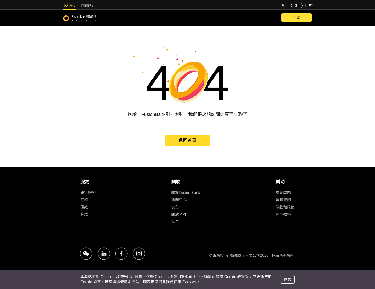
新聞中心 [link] (179, 200)
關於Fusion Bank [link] (185, 193)
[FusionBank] (79, 18)
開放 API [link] (178, 214)
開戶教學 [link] (283, 214)
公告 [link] (175, 222)
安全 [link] (175, 207)
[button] (86, 253)
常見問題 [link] (283, 193)
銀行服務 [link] (88, 193)
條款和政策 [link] (285, 207)
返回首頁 (187, 140)
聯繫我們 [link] (283, 200)
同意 (287, 279)
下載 (296, 17)
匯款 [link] (84, 207)
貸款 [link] (84, 214)
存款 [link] (84, 200)
